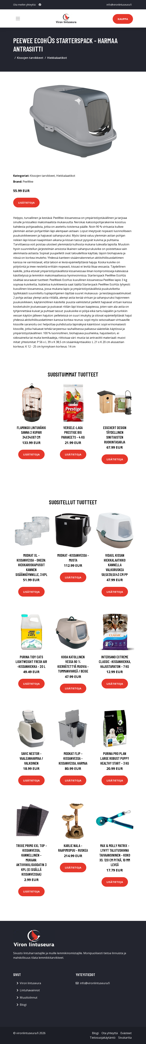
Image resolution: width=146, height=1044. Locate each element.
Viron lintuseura (30, 983)
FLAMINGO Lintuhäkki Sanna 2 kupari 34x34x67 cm (31, 432)
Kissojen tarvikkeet (30, 58)
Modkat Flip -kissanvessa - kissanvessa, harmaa (73, 758)
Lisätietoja (26, 202)
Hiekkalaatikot (57, 58)
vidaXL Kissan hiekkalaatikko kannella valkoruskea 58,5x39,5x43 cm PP (115, 564)
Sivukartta (125, 1037)
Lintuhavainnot (30, 990)
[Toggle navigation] (18, 18)
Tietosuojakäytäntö (102, 1037)
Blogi (23, 1005)
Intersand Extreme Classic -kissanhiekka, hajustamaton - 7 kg (115, 662)
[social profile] (40, 4)
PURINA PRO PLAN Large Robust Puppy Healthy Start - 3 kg (114, 758)
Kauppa (123, 19)
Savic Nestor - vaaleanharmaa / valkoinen (31, 758)
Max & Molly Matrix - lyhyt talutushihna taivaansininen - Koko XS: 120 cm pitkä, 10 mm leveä (114, 855)
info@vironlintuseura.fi (119, 4)
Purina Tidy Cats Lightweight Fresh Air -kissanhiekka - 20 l (31, 662)
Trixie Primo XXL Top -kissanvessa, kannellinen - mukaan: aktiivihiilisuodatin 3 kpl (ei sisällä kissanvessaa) (31, 859)
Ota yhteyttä (110, 1033)
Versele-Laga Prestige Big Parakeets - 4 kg (73, 432)
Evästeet (126, 1033)
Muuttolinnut (28, 997)
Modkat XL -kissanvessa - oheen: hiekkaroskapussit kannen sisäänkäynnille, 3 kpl (31, 564)
